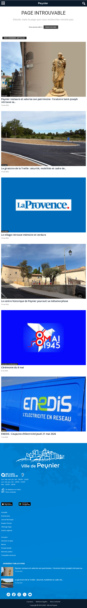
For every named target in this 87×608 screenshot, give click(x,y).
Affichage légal (6, 527)
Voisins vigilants (6, 530)
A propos (30, 602)
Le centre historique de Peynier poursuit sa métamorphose (34, 301)
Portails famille (6, 548)
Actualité (4, 512)
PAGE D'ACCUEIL (51, 27)
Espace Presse (6, 523)
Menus (3, 544)
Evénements (5, 516)
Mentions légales (41, 602)
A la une (4, 96)
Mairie (4, 430)
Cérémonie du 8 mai (12, 367)
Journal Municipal (7, 520)
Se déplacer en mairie (13, 489)
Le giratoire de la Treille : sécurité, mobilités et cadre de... (33, 168)
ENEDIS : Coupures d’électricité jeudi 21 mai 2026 (28, 433)
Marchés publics (6, 552)
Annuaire (4, 537)
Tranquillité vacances (8, 555)
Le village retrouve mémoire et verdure (23, 234)
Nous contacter (11, 492)
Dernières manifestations (9, 364)
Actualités (5, 231)
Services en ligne (7, 541)
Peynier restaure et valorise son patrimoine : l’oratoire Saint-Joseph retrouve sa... (39, 101)
